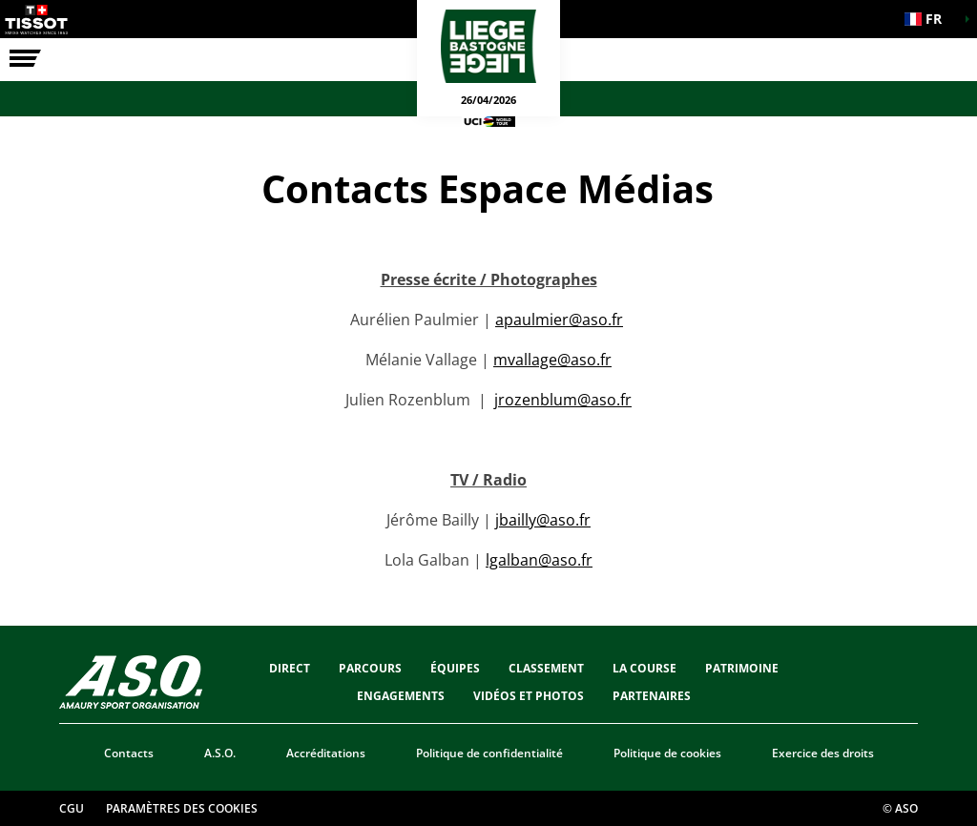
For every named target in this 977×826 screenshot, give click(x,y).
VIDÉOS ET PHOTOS (528, 696)
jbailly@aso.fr (543, 519)
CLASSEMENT (546, 668)
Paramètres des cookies (182, 808)
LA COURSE (644, 668)
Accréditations (325, 753)
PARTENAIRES (652, 696)
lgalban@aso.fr (539, 559)
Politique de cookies (667, 753)
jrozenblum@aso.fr (563, 399)
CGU (71, 808)
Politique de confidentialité (489, 753)
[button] (929, 19)
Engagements (401, 696)
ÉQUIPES (455, 668)
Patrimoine (742, 668)
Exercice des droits (823, 753)
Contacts (129, 753)
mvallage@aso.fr (552, 359)
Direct (289, 668)
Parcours (370, 668)
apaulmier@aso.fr (559, 319)
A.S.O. (220, 753)
